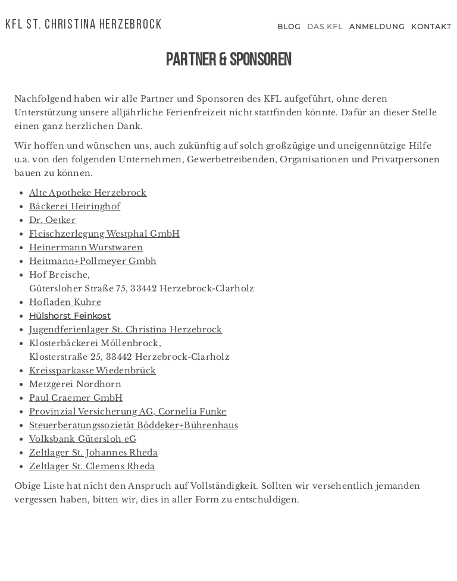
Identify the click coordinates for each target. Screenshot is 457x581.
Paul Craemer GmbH (76, 397)
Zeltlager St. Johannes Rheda (93, 452)
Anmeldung (377, 26)
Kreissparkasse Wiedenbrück (92, 370)
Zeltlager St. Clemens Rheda (92, 466)
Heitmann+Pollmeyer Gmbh (92, 261)
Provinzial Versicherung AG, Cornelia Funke (128, 411)
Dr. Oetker (52, 220)
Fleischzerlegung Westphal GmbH (104, 233)
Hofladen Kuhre (65, 302)
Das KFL (325, 26)
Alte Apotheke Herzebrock (88, 192)
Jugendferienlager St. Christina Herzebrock (126, 329)
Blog (289, 26)
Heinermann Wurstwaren (86, 247)
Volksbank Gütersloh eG (82, 439)
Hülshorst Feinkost (70, 315)
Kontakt (431, 26)
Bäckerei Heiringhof (74, 206)
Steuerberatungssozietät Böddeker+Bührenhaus (133, 425)
